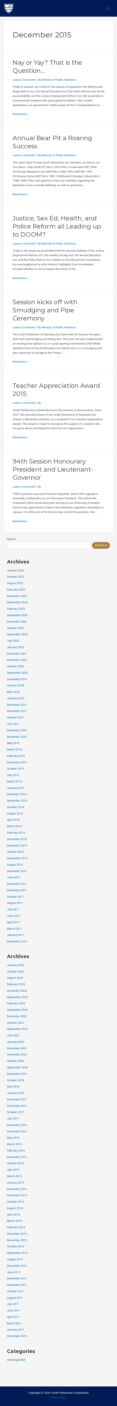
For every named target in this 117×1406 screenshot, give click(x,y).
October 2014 (15, 807)
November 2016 (17, 736)
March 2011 (14, 928)
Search (11, 539)
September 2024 (17, 602)
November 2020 (17, 659)
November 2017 (17, 711)
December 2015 (17, 762)
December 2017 (17, 704)
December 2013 (17, 839)
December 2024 (17, 596)
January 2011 (15, 935)
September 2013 (17, 858)
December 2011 (17, 883)
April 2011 (13, 922)
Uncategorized (16, 1359)
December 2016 (17, 730)
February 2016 (16, 755)
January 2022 (15, 647)
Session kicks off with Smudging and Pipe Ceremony (45, 310)
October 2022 (15, 628)
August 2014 (15, 813)
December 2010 (17, 941)
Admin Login (58, 1397)
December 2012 (17, 871)
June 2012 (13, 877)
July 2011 (13, 909)
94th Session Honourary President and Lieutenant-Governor (53, 469)
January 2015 (15, 787)
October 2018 (15, 685)
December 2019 (17, 679)
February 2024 (16, 608)
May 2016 (13, 743)
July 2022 (13, 640)
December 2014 (17, 794)
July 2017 (13, 723)
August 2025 (15, 583)
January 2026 (15, 570)
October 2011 (15, 896)
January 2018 (15, 698)
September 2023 (17, 615)
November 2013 (17, 845)
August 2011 (15, 902)
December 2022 (17, 621)
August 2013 (15, 864)
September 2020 (17, 672)
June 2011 (13, 915)
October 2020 (15, 666)
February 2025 (16, 589)
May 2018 (13, 691)
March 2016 (14, 749)
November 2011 (17, 890)
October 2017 (15, 717)
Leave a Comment (24, 79)
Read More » (20, 114)
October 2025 (15, 576)
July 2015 (13, 775)
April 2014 (13, 819)
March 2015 (14, 781)
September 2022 (17, 634)
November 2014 (17, 800)
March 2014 (14, 826)
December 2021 (17, 653)
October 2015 (15, 768)
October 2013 (15, 851)
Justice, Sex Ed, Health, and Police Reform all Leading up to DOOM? (57, 226)
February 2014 (16, 832)
